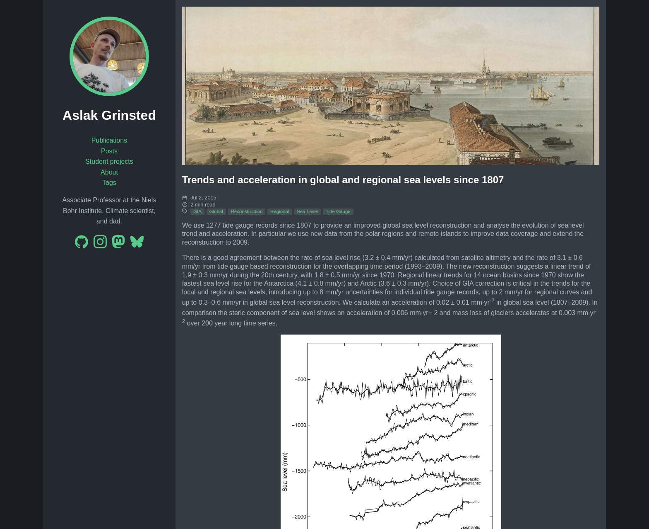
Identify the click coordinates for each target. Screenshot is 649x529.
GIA (197, 211)
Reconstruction (246, 211)
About (109, 172)
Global (216, 211)
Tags (109, 182)
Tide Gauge (338, 211)
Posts (109, 151)
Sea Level (307, 211)
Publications (109, 140)
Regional (279, 211)
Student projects (109, 161)
